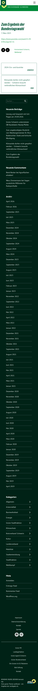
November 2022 (12, 293)
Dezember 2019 (12, 451)
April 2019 (10, 483)
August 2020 (11, 409)
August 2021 (11, 351)
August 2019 (11, 472)
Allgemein (10, 498)
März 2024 (10, 251)
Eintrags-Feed (11, 582)
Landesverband (12, 541)
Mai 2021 (9, 367)
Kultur (8, 535)
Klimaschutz (11, 525)
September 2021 (12, 346)
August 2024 (11, 246)
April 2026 (10, 198)
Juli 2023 (9, 272)
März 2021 (10, 378)
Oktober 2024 (11, 235)
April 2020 (10, 430)
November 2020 (12, 393)
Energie (9, 514)
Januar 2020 (11, 446)
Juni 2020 (10, 420)
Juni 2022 (10, 304)
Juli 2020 (9, 414)
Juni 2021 (10, 362)
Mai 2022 (9, 309)
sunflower (17, 681)
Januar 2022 (11, 325)
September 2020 (12, 404)
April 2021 (10, 372)
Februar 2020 (11, 441)
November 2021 (12, 335)
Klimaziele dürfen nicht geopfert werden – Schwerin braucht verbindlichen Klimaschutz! (19, 81)
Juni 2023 (10, 277)
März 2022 (10, 319)
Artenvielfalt (11, 504)
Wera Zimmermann (13, 177)
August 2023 (11, 267)
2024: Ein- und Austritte (19, 65)
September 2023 (12, 261)
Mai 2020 (9, 425)
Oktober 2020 (11, 399)
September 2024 (12, 240)
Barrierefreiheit (12, 509)
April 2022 (10, 314)
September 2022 (12, 298)
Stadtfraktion (11, 557)
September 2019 (12, 467)
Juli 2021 (9, 356)
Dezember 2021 (12, 330)
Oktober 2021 (11, 341)
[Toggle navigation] (34, 14)
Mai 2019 (9, 478)
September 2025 (12, 209)
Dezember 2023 (12, 256)
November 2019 (12, 457)
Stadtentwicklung (13, 551)
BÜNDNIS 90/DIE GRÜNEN (18, 4)
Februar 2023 (11, 283)
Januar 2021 (11, 383)
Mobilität (9, 546)
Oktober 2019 (11, 462)
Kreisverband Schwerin (18, 7)
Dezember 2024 (12, 224)
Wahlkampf (17, 49)
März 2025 (10, 219)
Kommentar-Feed (13, 588)
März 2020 (10, 436)
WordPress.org (11, 593)
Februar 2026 (11, 203)
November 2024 (12, 230)
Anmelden (10, 577)
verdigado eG (14, 683)
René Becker (11, 169)
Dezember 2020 (12, 388)
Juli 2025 (9, 214)
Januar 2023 (11, 288)
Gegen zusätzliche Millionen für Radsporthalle (17, 180)
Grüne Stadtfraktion (14, 520)
